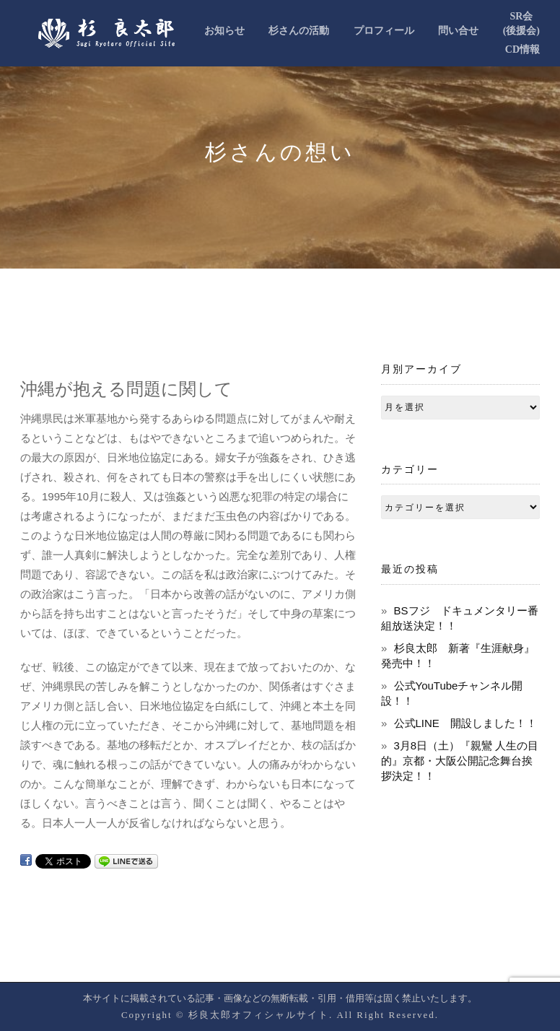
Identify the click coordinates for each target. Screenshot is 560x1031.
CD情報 (522, 49)
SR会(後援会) (521, 23)
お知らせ (224, 30)
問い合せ (458, 30)
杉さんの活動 (298, 30)
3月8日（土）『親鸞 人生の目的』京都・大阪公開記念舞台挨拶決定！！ (459, 760)
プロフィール (384, 30)
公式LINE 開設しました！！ (465, 723)
